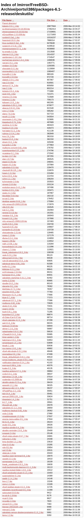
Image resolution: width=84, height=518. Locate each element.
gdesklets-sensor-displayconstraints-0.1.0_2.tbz (22, 512)
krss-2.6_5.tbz (8, 136)
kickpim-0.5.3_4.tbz (10, 91)
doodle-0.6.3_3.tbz (10, 283)
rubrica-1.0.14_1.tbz (11, 134)
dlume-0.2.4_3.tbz (10, 238)
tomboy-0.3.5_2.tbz (10, 190)
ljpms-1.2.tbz (7, 515)
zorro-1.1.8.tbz (8, 484)
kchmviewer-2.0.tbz (10, 182)
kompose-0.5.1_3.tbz (11, 275)
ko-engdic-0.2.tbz (9, 52)
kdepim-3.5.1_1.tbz (10, 26)
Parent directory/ (9, 23)
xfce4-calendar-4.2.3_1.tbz (13, 320)
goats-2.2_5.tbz (9, 193)
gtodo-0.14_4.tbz (9, 306)
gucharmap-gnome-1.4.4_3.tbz (15, 60)
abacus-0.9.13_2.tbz (11, 108)
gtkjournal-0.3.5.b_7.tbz (12, 258)
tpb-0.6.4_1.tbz (8, 394)
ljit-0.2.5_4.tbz (8, 422)
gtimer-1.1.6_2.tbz (10, 329)
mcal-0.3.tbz (7, 498)
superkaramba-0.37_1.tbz (13, 150)
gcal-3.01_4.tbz (9, 94)
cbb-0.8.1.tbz (8, 207)
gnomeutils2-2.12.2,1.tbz (13, 71)
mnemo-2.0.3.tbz (9, 97)
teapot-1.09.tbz (8, 241)
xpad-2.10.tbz (8, 309)
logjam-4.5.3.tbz (9, 165)
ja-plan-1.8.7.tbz (9, 156)
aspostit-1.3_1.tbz (10, 385)
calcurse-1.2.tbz (9, 439)
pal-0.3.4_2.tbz (8, 323)
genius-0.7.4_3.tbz (10, 86)
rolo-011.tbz (7, 447)
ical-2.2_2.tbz (8, 210)
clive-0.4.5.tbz (8, 445)
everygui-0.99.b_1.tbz (11, 365)
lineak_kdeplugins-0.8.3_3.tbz (15, 252)
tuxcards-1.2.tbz (9, 145)
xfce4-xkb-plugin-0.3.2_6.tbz (14, 351)
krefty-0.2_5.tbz (9, 266)
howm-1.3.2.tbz (9, 173)
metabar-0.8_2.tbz (10, 215)
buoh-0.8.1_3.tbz (9, 312)
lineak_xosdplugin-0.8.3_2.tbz (15, 464)
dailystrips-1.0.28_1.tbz (12, 377)
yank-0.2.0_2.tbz (9, 255)
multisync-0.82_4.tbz (11, 303)
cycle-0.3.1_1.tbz (9, 374)
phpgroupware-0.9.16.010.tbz (15, 32)
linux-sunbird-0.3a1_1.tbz (13, 43)
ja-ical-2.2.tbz (8, 199)
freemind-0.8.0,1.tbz (11, 40)
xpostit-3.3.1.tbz (9, 459)
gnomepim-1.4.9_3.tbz (12, 119)
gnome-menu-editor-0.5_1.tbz (15, 419)
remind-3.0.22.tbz (10, 213)
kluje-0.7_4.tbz (8, 298)
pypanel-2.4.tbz (9, 433)
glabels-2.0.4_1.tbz (10, 80)
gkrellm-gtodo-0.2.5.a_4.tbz (14, 382)
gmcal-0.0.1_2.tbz (10, 504)
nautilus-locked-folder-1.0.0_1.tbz (16, 470)
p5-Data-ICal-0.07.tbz (11, 317)
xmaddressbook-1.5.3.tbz (13, 416)
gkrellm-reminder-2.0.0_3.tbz (14, 430)
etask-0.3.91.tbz (9, 162)
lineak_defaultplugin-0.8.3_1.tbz (16, 357)
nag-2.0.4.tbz (8, 83)
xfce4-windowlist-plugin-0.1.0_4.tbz (17, 473)
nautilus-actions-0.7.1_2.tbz (14, 371)
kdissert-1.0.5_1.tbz (10, 102)
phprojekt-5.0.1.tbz (10, 69)
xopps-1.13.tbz (8, 235)
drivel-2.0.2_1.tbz (9, 142)
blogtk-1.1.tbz (8, 346)
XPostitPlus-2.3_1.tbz (11, 391)
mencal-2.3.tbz (8, 510)
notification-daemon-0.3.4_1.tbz (16, 363)
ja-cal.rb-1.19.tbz (9, 495)
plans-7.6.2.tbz (8, 114)
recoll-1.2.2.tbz (8, 117)
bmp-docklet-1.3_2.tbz (12, 442)
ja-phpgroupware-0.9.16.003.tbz (16, 29)
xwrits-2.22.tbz (8, 281)
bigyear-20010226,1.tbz (12, 507)
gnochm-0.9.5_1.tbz (10, 292)
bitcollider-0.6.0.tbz (10, 196)
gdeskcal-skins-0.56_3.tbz (13, 264)
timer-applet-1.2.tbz (10, 337)
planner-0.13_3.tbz (10, 54)
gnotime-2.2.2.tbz (9, 125)
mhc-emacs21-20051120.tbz (14, 221)
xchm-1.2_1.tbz (9, 179)
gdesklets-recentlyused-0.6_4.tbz (16, 490)
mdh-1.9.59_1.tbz (10, 244)
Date (65, 20)
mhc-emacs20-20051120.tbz (14, 204)
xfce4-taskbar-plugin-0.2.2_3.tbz (16, 487)
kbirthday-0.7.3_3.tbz (11, 289)
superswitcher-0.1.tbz (11, 476)
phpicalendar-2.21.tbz (11, 233)
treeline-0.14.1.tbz (10, 128)
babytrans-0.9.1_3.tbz (11, 340)
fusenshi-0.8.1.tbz (10, 227)
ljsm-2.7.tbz (7, 481)
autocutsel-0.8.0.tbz (10, 493)
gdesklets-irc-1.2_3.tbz (12, 408)
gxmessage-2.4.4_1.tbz (12, 462)
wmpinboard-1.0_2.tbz (12, 343)
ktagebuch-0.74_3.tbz (11, 122)
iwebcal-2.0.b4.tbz (10, 326)
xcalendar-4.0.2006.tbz (12, 380)
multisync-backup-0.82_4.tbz (14, 411)
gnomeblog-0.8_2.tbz (11, 354)
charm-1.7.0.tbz (9, 250)
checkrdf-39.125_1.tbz (12, 170)
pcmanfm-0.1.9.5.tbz (11, 230)
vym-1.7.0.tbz (8, 111)
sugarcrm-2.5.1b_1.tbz (12, 46)
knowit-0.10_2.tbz (10, 218)
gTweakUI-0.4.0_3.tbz (11, 334)
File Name (7, 20)
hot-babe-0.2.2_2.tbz (11, 131)
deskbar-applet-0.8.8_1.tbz (13, 201)
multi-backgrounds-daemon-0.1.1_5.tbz (19, 467)
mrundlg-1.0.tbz (9, 501)
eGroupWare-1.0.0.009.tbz (13, 35)
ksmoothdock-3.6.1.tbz (12, 247)
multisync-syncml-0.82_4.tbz (14, 148)
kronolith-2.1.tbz (9, 74)
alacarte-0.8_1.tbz (10, 286)
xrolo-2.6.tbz (7, 414)
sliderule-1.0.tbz (9, 453)
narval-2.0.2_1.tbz (10, 63)
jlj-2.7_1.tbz (7, 402)
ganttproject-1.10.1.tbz (12, 57)
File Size (51, 20)
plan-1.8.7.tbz (8, 159)
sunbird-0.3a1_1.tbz (10, 37)
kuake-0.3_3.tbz (9, 368)
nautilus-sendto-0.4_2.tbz (13, 428)
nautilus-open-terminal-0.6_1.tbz (16, 456)
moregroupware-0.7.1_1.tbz (14, 49)
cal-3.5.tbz (6, 450)
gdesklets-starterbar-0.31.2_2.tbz (16, 278)
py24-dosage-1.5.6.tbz (12, 272)
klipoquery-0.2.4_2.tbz (11, 295)
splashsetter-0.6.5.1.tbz (12, 331)
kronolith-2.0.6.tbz (10, 77)
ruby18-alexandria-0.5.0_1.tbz (15, 261)
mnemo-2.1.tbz (8, 100)
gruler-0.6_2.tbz (9, 425)
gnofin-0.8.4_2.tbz (10, 224)
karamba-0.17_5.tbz (11, 315)
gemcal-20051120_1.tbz (12, 396)
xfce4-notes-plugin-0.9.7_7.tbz (15, 436)
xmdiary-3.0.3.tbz (9, 66)
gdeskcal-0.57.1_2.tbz (11, 300)
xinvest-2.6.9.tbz (9, 184)
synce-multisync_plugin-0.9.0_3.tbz (17, 360)
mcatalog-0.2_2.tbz (10, 153)
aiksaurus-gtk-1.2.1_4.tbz (13, 388)
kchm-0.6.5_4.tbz (9, 176)
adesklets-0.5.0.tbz (10, 167)
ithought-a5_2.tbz (9, 405)
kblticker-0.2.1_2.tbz (11, 269)
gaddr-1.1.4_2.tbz (10, 479)
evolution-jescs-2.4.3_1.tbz (13, 187)
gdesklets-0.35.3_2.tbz (12, 105)
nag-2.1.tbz (7, 88)
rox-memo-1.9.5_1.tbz (11, 348)
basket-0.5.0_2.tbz (10, 139)
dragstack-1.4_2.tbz (10, 399)
